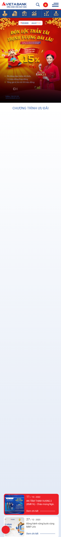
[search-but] (37, 4)
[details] (40, 533)
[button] (5, 13)
